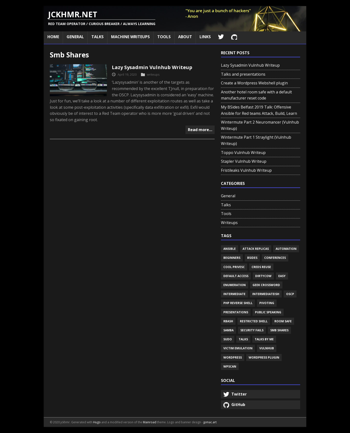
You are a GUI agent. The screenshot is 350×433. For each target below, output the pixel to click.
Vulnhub (266, 348)
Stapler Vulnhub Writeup (243, 161)
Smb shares (279, 330)
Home (53, 36)
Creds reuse (261, 267)
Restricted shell (254, 321)
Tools (164, 36)
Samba (228, 330)
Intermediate (234, 294)
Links (205, 36)
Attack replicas (256, 249)
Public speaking (268, 312)
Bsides (252, 258)
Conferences (275, 258)
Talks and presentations (243, 74)
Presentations (235, 312)
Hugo (97, 422)
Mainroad (149, 422)
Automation (286, 249)
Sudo (227, 339)
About (185, 36)
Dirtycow (263, 276)
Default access (235, 276)
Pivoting (266, 303)
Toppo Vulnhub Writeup (243, 152)
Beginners (231, 258)
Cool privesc (234, 267)
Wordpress (232, 357)
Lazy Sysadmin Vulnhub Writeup (152, 67)
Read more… (200, 129)
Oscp (290, 294)
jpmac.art (210, 422)
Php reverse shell (238, 303)
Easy (282, 276)
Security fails (251, 330)
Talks (97, 36)
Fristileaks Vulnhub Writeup (246, 170)
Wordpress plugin (264, 357)
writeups (153, 74)
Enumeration (234, 285)
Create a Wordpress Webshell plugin (254, 83)
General (75, 36)
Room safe (283, 321)
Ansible (229, 249)
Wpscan (229, 366)
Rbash (228, 321)
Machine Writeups (130, 36)
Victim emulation (238, 348)
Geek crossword (266, 285)
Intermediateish (265, 294)
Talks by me (264, 339)
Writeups (229, 222)
